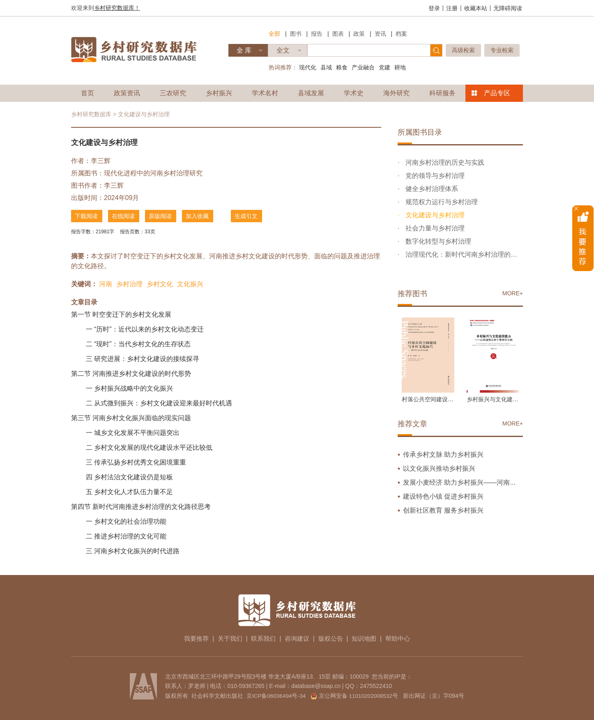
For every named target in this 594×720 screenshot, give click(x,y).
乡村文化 (160, 283)
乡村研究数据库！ (117, 8)
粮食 (342, 67)
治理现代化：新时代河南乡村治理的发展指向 (463, 254)
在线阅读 (125, 216)
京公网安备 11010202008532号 (359, 695)
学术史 (354, 93)
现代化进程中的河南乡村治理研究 (153, 173)
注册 (452, 8)
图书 (296, 33)
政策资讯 (127, 93)
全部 (274, 33)
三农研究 (173, 93)
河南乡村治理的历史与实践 (443, 162)
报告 (316, 33)
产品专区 (497, 93)
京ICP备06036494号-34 (275, 695)
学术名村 (265, 93)
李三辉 (101, 160)
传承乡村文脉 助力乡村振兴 (443, 454)
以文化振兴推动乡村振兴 (439, 468)
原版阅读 (163, 216)
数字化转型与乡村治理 (437, 241)
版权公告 (333, 637)
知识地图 (368, 637)
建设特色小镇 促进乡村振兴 (443, 496)
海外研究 (396, 93)
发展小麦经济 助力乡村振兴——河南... (459, 482)
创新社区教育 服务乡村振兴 (443, 510)
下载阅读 (86, 216)
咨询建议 (297, 637)
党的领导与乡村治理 (433, 175)
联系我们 (261, 637)
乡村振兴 (219, 93)
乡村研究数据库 (91, 114)
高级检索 (463, 50)
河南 (105, 283)
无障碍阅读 (507, 8)
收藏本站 (475, 8)
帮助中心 (404, 637)
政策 (359, 33)
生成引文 (255, 216)
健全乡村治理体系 (430, 188)
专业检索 (501, 50)
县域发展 (311, 93)
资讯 (380, 33)
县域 (326, 67)
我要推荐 (190, 637)
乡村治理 (129, 283)
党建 (384, 67)
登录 (434, 8)
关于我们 (225, 637)
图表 (338, 33)
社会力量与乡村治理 (433, 228)
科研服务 (442, 93)
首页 (87, 93)
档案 (401, 33)
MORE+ (512, 293)
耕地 (400, 67)
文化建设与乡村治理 (433, 215)
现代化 (307, 67)
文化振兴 (190, 283)
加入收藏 (202, 216)
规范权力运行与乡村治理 (440, 201)
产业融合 (363, 67)
